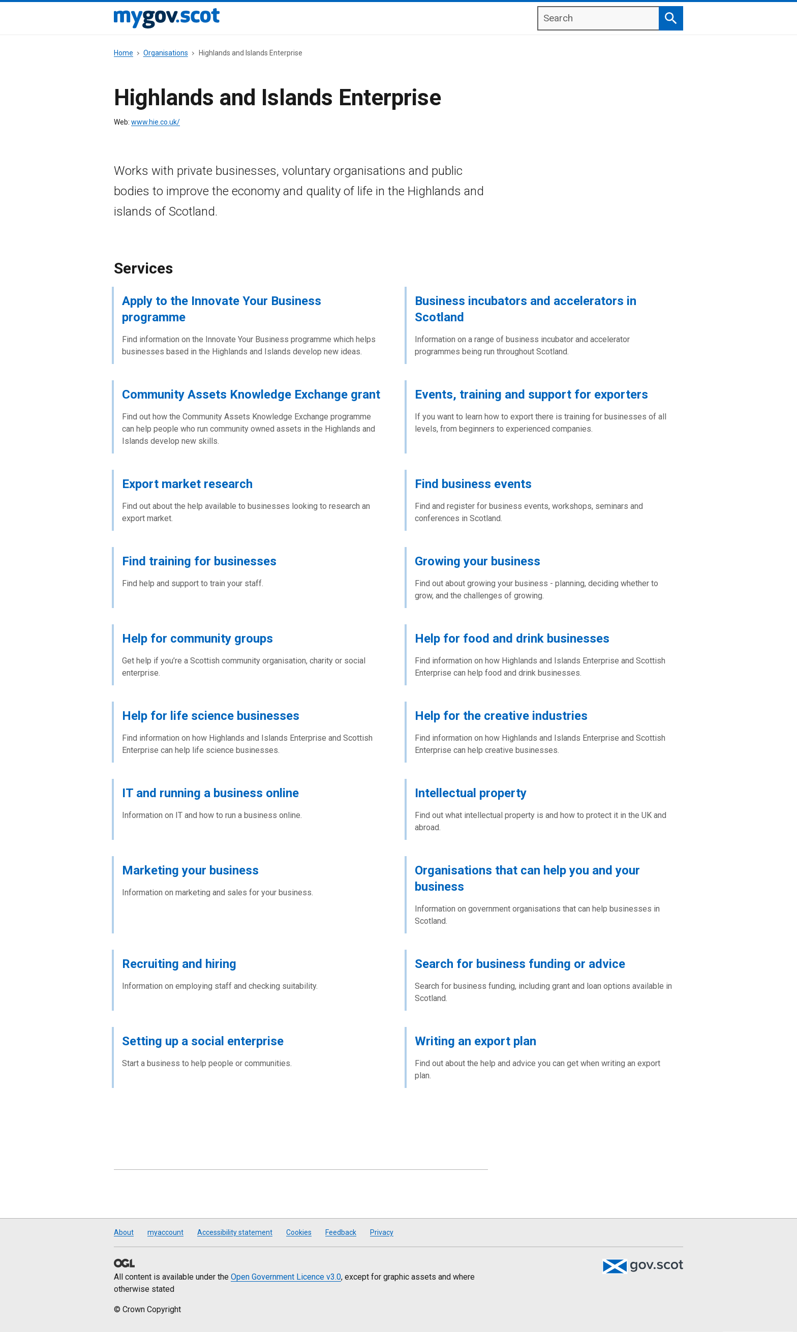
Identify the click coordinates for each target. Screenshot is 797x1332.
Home (123, 53)
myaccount (165, 1232)
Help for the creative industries (501, 716)
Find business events (473, 484)
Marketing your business (190, 870)
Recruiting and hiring (179, 964)
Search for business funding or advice (520, 964)
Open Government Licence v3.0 (286, 1277)
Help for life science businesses (210, 716)
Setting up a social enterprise (203, 1041)
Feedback (340, 1232)
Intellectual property (471, 793)
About (124, 1232)
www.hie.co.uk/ (155, 122)
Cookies (299, 1232)
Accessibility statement (234, 1232)
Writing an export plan (475, 1041)
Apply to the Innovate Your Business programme (221, 309)
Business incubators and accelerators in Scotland (525, 309)
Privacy (381, 1232)
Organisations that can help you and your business (527, 878)
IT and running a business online (210, 793)
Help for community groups (197, 638)
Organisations (165, 53)
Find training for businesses (199, 561)
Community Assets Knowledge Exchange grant (251, 394)
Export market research (187, 484)
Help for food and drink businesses (512, 638)
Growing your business (477, 561)
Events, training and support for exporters (531, 394)
